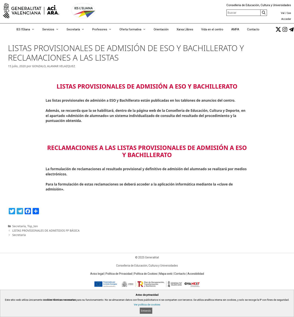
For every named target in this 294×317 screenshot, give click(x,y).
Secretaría (77, 29)
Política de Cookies (145, 273)
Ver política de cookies (147, 304)
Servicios (52, 29)
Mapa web (165, 273)
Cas (289, 13)
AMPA (235, 29)
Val (282, 13)
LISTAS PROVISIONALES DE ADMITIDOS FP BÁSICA (46, 230)
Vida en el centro (212, 29)
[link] (278, 29)
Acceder (286, 18)
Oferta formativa (134, 29)
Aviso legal (97, 273)
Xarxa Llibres (185, 29)
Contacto (253, 29)
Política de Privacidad (119, 273)
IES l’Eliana (27, 29)
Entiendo (146, 310)
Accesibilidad (195, 273)
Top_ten (32, 226)
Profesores (103, 29)
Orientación (161, 29)
